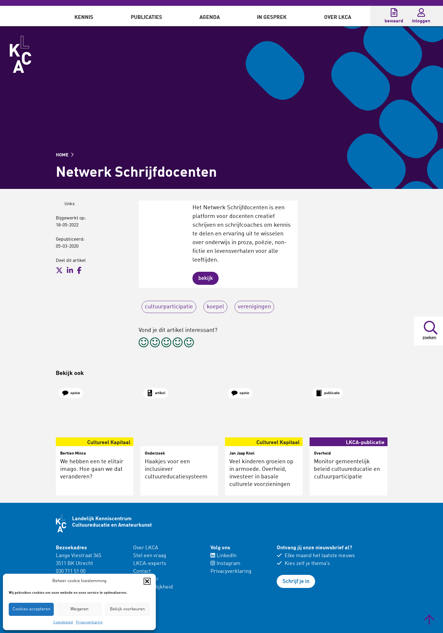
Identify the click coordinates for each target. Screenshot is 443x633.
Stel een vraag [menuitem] (149, 555)
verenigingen (254, 307)
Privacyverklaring (89, 622)
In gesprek (272, 17)
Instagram (225, 563)
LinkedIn (223, 555)
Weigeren (79, 609)
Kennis (83, 17)
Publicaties (146, 17)
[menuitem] (84, 16)
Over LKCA (337, 17)
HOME (65, 155)
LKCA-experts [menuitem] (149, 563)
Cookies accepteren (31, 609)
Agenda (209, 17)
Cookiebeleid (63, 622)
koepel (215, 307)
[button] (147, 581)
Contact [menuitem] (142, 571)
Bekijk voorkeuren (127, 609)
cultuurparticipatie (169, 307)
